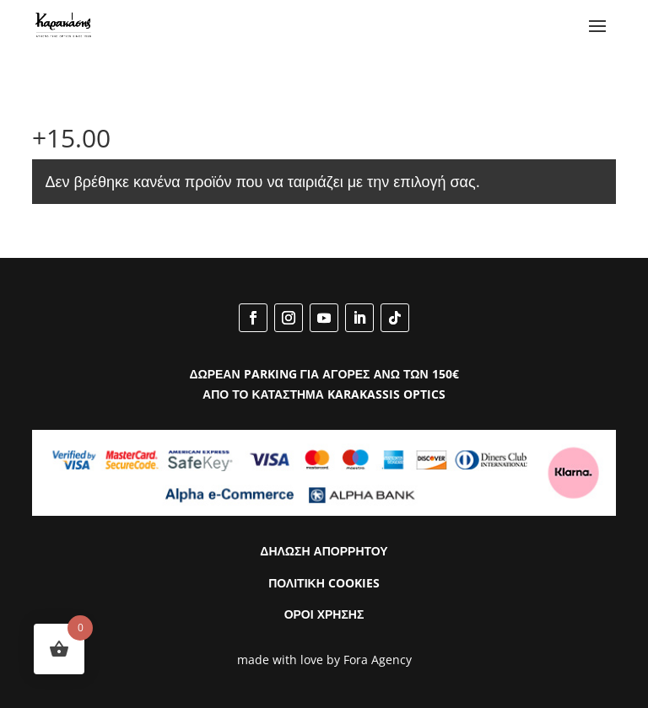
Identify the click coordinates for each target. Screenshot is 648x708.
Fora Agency (377, 660)
